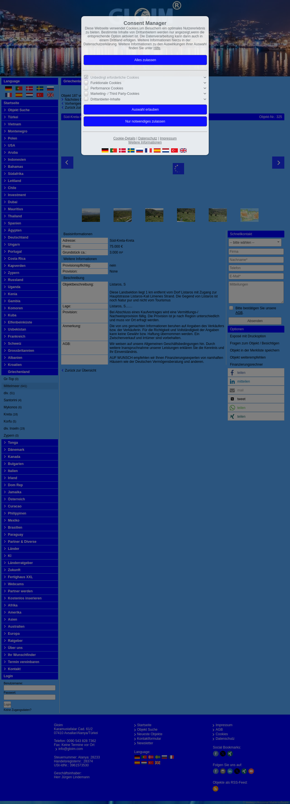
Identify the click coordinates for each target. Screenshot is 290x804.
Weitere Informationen (145, 142)
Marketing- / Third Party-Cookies (115, 94)
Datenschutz (147, 138)
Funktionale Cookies (106, 83)
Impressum (168, 138)
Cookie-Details (124, 138)
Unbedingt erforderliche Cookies (115, 78)
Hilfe (156, 48)
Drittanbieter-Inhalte (105, 99)
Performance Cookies (107, 88)
